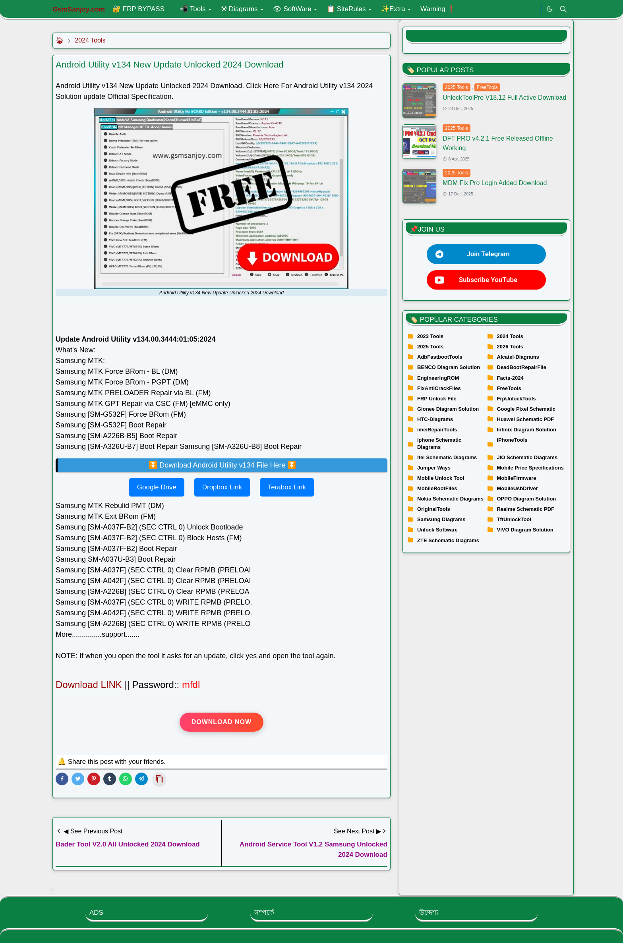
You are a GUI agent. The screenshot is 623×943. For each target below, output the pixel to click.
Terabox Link (287, 487)
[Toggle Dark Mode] (549, 8)
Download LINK (90, 684)
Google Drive (156, 487)
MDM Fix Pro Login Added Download (495, 183)
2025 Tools (456, 87)
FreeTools (487, 87)
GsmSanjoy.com (78, 9)
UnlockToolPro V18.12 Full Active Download (504, 97)
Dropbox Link (222, 487)
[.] (532, 9)
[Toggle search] (563, 9)
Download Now (222, 722)
